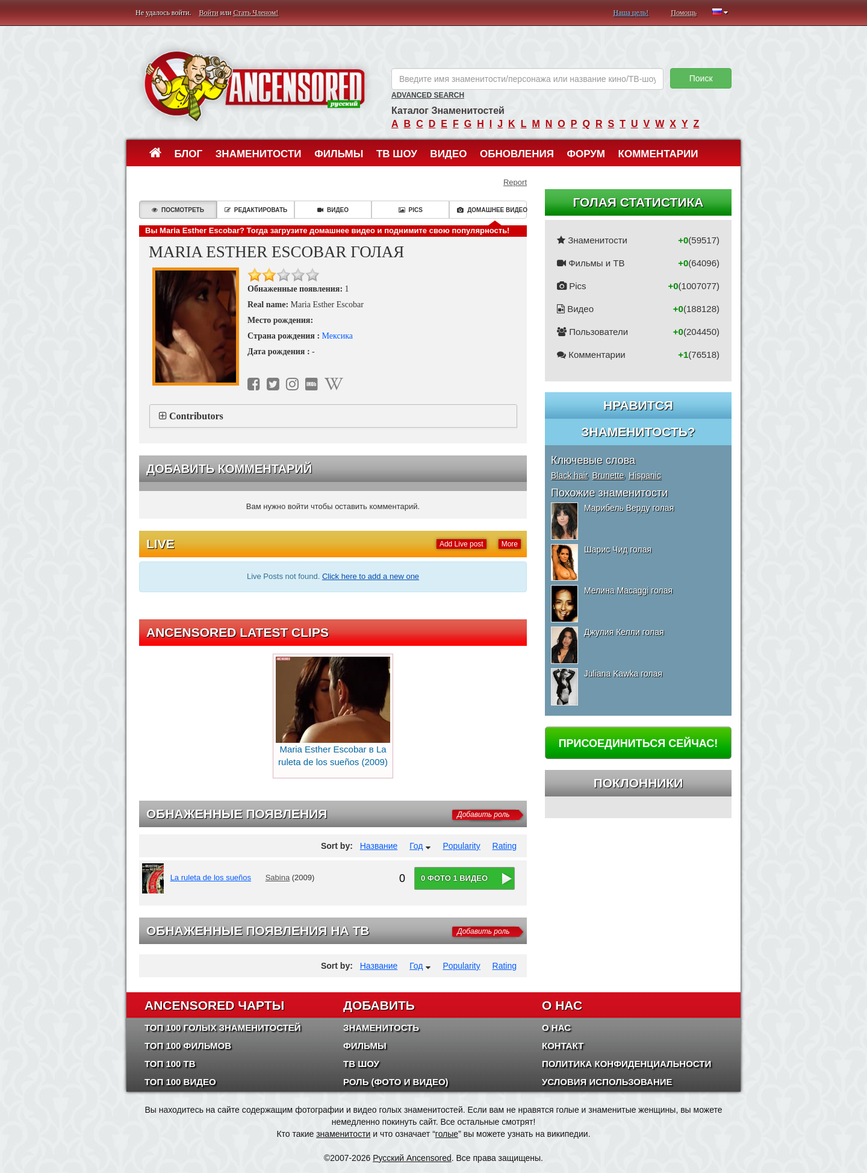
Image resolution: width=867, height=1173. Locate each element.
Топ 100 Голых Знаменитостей (222, 1027)
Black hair (569, 475)
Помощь (684, 12)
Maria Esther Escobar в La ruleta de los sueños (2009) (333, 712)
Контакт (562, 1045)
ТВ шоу (396, 154)
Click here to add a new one (370, 576)
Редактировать (256, 210)
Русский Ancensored (412, 1158)
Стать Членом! (255, 12)
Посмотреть (178, 210)
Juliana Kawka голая (623, 673)
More (510, 544)
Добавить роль (483, 814)
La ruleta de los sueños (210, 877)
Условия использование (607, 1082)
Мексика (337, 335)
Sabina (278, 877)
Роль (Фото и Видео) (396, 1082)
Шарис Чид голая (617, 549)
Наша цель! (630, 12)
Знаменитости (259, 154)
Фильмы (338, 154)
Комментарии (658, 154)
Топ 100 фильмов (187, 1045)
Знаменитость (381, 1027)
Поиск (701, 78)
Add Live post (461, 544)
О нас (556, 1027)
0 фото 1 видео (454, 878)
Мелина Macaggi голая (628, 590)
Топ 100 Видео (180, 1082)
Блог (189, 154)
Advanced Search (427, 95)
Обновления (517, 154)
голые (446, 1134)
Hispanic (645, 475)
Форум (586, 154)
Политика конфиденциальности (626, 1064)
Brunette (608, 475)
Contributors (196, 416)
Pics (411, 210)
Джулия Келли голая (624, 632)
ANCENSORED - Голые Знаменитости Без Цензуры (254, 86)
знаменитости (343, 1134)
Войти (209, 12)
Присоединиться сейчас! (638, 743)
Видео (448, 154)
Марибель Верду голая (629, 508)
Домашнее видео (492, 210)
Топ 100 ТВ (170, 1064)
